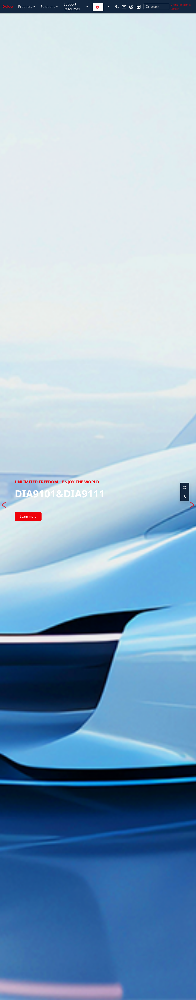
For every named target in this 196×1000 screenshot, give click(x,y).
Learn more (28, 516)
